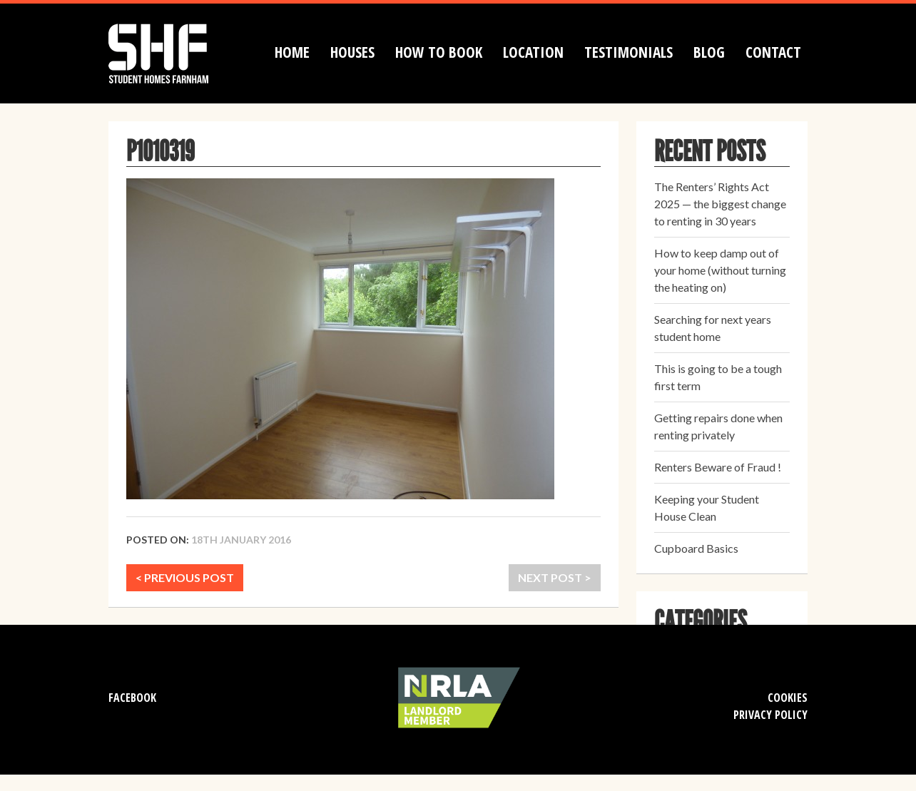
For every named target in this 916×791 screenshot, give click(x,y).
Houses (352, 52)
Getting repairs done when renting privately (718, 426)
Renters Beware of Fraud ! (717, 467)
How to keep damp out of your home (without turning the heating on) (720, 270)
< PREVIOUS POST (185, 577)
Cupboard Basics (696, 548)
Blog (709, 52)
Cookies (788, 697)
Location (533, 52)
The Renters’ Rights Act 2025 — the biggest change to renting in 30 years (720, 204)
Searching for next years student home (712, 327)
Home (292, 52)
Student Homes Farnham (172, 52)
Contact (773, 52)
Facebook (132, 697)
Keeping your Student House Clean (706, 507)
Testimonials (628, 52)
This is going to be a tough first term (718, 377)
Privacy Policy (770, 715)
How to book (438, 52)
